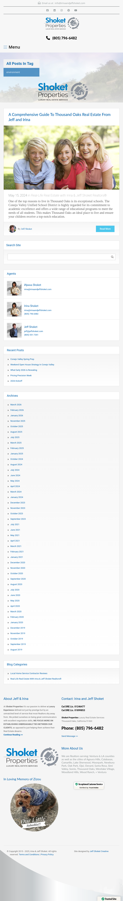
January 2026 (16, 415)
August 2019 (16, 649)
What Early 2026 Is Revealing (23, 370)
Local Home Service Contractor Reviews (28, 673)
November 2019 (17, 633)
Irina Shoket (31, 305)
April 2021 (15, 541)
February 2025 (17, 448)
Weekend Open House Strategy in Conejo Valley (32, 364)
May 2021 (15, 535)
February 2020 (17, 617)
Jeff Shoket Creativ (98, 851)
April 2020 (15, 606)
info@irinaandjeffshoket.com (70, 3)
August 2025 (16, 432)
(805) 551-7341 (31, 335)
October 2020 (16, 573)
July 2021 (14, 524)
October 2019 (16, 639)
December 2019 (17, 628)
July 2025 (14, 437)
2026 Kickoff (16, 381)
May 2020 (15, 600)
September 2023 (18, 519)
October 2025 (16, 426)
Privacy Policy (47, 854)
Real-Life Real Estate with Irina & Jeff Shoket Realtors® (69, 195)
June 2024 (15, 475)
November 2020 (17, 568)
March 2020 (15, 611)
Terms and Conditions (29, 854)
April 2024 (15, 486)
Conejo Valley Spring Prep (22, 359)
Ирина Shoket (32, 285)
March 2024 (15, 492)
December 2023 (17, 502)
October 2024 (16, 459)
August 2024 (16, 464)
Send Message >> (70, 736)
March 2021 (15, 546)
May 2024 (15, 481)
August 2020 (16, 584)
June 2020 (15, 595)
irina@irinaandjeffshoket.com (37, 289)
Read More (105, 229)
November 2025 (17, 421)
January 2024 (16, 497)
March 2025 (15, 443)
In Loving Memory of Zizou (22, 779)
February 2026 (17, 410)
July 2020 (14, 590)
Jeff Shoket (26, 229)
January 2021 (16, 557)
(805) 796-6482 (64, 38)
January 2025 (16, 453)
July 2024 (14, 470)
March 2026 (15, 404)
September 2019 (18, 644)
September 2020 (18, 579)
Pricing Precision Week (21, 375)
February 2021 (17, 551)
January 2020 (16, 622)
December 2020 (17, 562)
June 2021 (15, 530)
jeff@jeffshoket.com (33, 331)
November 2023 (17, 508)
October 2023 (16, 513)
